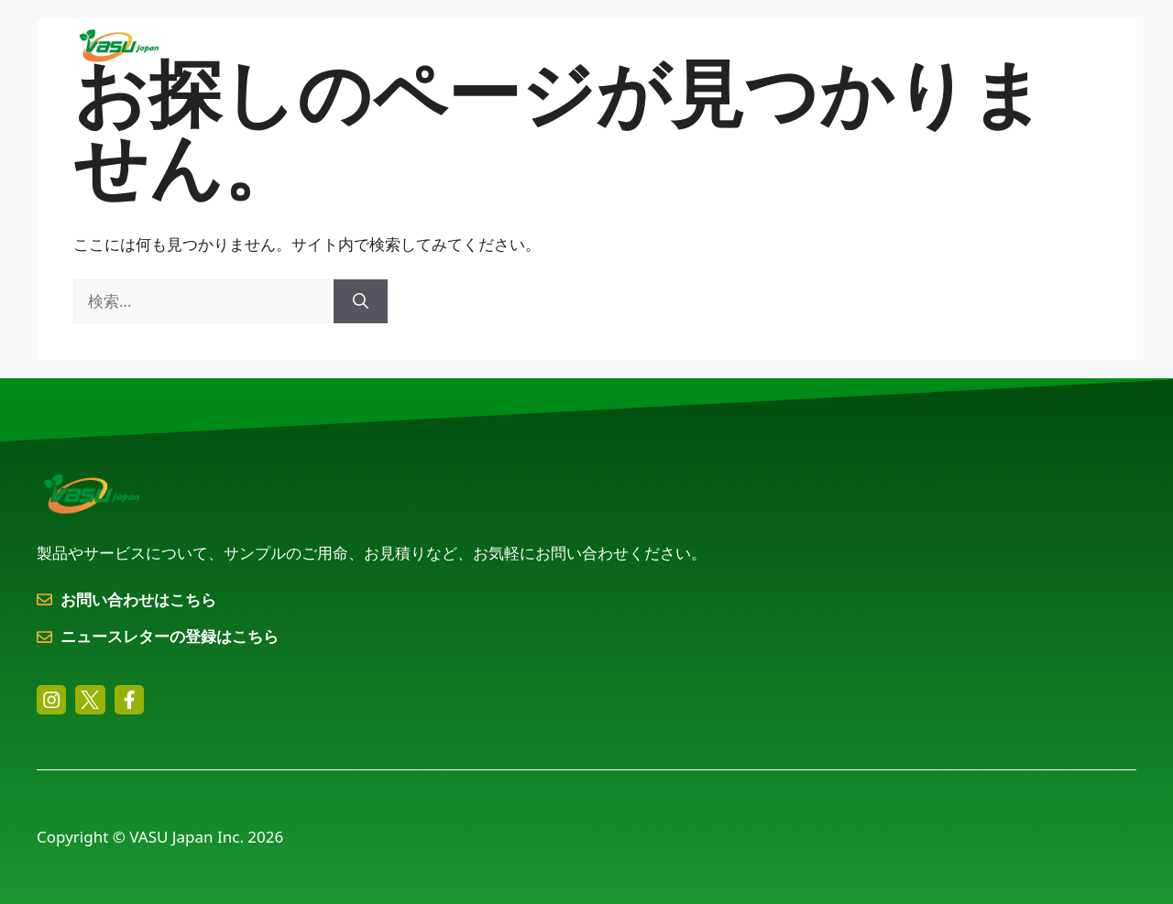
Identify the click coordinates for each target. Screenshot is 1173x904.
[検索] (361, 301)
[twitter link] (89, 699)
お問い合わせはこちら (138, 599)
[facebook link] (129, 699)
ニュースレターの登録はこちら (169, 636)
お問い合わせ (1040, 46)
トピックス (926, 45)
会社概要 (806, 46)
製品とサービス (495, 45)
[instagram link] (51, 699)
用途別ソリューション (671, 45)
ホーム (368, 46)
